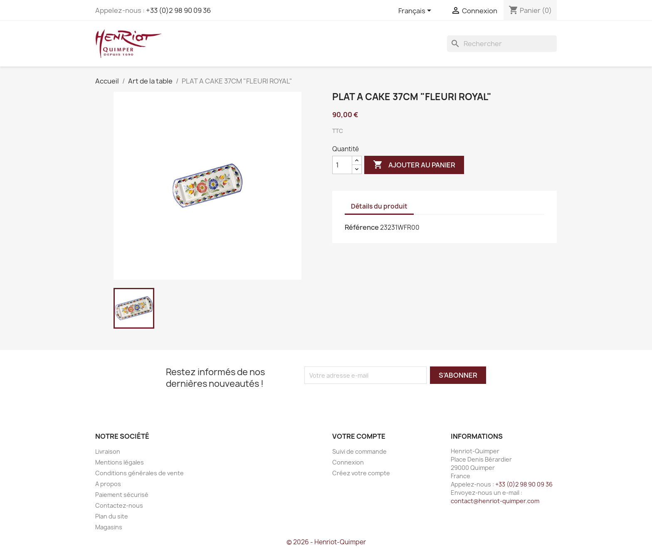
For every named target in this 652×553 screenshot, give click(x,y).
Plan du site (111, 516)
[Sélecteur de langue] (416, 11)
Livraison (107, 451)
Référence (362, 227)
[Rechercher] (502, 43)
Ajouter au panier (414, 165)
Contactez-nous (119, 505)
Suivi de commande (359, 451)
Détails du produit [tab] (379, 206)
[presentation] (374, 400)
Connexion (348, 462)
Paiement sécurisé (121, 495)
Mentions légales (119, 462)
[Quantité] (342, 165)
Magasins (108, 527)
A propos (108, 484)
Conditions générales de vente (139, 473)
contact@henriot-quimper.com (495, 501)
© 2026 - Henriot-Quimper (326, 542)
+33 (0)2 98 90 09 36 (178, 10)
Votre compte (358, 436)
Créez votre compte (361, 473)
